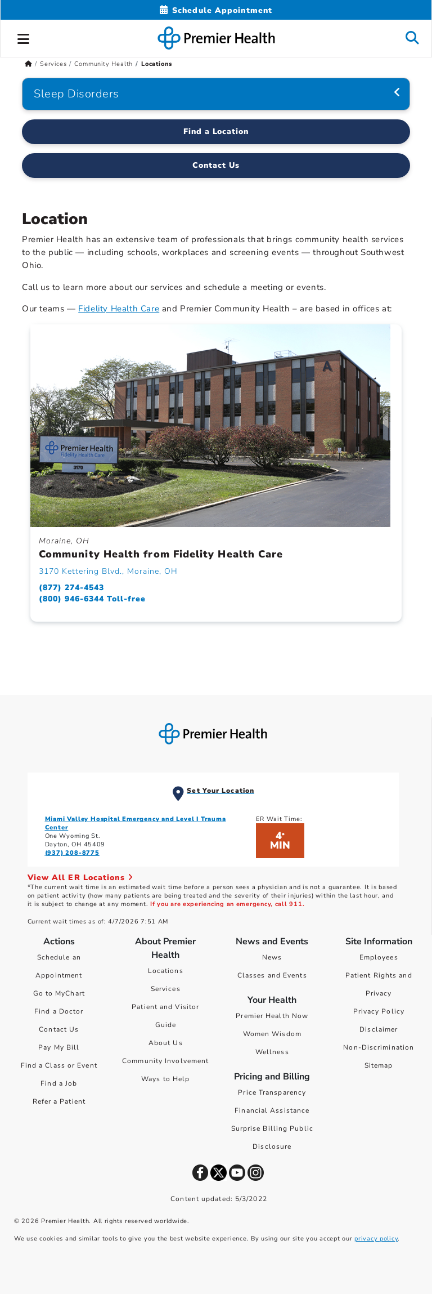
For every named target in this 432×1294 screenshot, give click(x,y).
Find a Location (216, 131)
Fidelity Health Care (118, 308)
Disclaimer (378, 1029)
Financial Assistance (272, 1110)
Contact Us (59, 1029)
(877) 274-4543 (71, 587)
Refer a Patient (59, 1101)
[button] (23, 37)
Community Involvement (165, 1060)
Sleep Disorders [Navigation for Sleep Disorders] (76, 93)
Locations (165, 970)
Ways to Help (165, 1078)
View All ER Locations (80, 877)
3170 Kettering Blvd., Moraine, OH (108, 571)
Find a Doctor (58, 1011)
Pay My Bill (58, 1047)
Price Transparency (272, 1092)
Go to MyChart (59, 993)
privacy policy (376, 1238)
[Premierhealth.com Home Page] (28, 64)
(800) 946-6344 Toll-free (92, 599)
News (272, 957)
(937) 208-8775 (72, 853)
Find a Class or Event (59, 1065)
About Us (165, 1042)
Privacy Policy (378, 1011)
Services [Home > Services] (53, 64)
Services (166, 988)
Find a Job (58, 1083)
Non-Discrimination (378, 1047)
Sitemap (378, 1065)
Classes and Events (272, 975)
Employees (378, 957)
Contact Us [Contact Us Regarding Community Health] (216, 165)
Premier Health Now (272, 1015)
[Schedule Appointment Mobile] (216, 10)
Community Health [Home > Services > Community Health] (103, 64)
